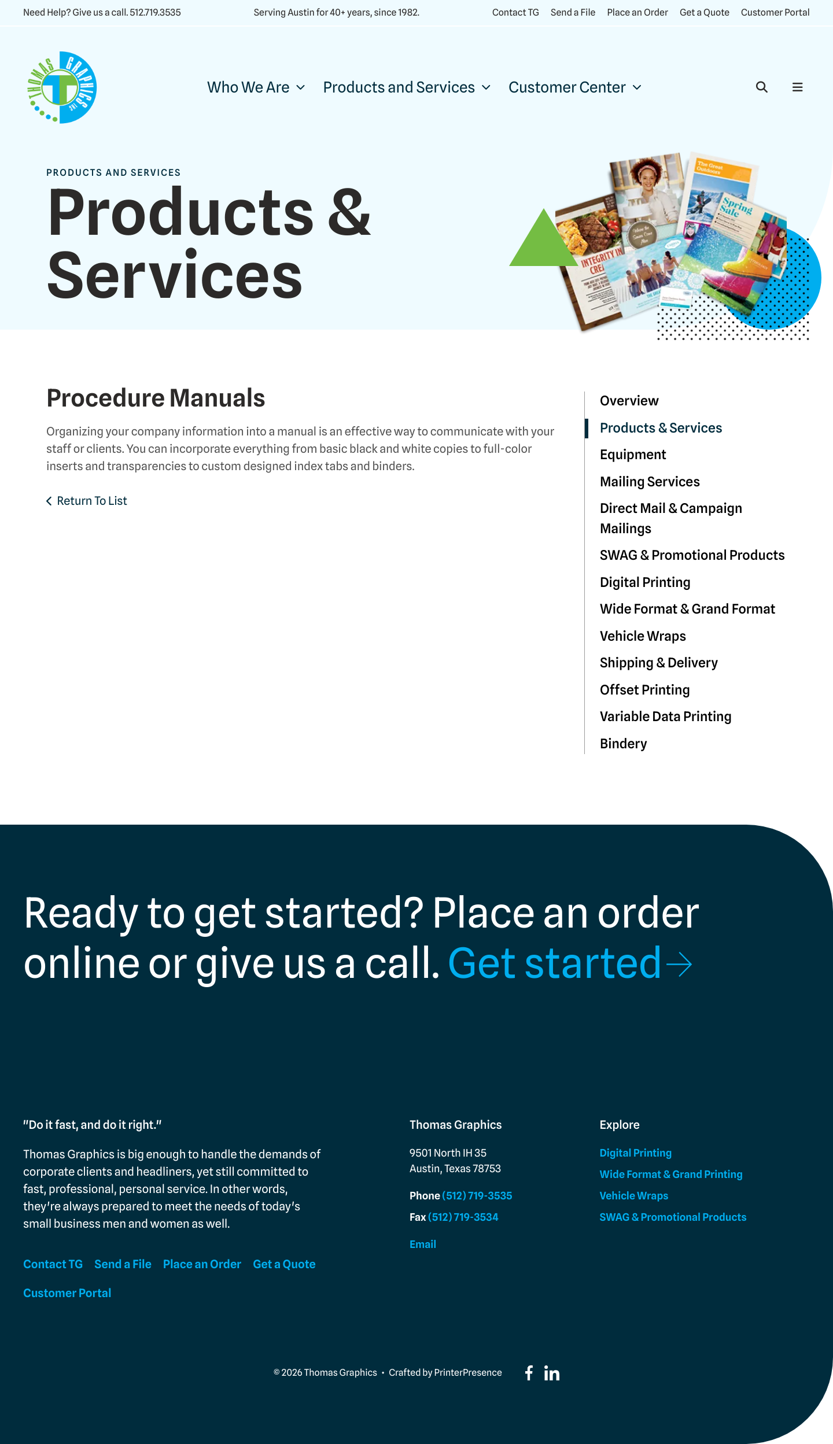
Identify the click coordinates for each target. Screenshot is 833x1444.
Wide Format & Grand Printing (671, 1175)
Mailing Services (650, 482)
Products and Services (399, 88)
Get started (555, 963)
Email (423, 1245)
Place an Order (637, 12)
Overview (629, 401)
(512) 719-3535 (477, 1196)
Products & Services (661, 428)
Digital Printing (645, 582)
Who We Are (248, 88)
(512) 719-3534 (463, 1218)
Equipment (633, 455)
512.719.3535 (155, 12)
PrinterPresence (468, 1372)
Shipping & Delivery (659, 663)
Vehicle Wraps (643, 636)
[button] (762, 87)
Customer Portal (775, 12)
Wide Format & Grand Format (688, 609)
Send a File (573, 12)
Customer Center (567, 88)
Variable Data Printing (666, 717)
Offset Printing (645, 690)
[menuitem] (256, 88)
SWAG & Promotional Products (692, 555)
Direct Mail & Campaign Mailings (671, 519)
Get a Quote (704, 12)
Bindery (623, 744)
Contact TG (515, 12)
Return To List (92, 501)
